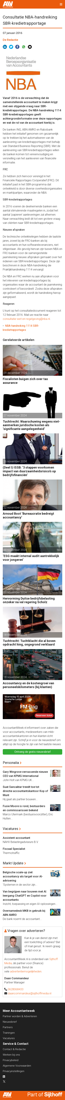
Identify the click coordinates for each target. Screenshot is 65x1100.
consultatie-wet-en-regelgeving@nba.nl (26, 319)
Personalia (11, 763)
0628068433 (15, 989)
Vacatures (10, 829)
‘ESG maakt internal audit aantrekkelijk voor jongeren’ (31, 557)
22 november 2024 (15, 507)
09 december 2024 (15, 373)
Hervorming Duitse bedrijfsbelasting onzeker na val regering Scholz (29, 600)
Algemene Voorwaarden (17, 1065)
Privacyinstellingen (13, 1071)
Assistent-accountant (16, 837)
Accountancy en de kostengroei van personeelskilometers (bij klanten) (28, 685)
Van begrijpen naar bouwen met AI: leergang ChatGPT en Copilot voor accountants (25, 895)
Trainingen (9, 1032)
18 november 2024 (15, 634)
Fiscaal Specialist (14, 848)
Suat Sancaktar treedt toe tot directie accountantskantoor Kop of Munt (25, 791)
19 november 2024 (15, 592)
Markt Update (13, 863)
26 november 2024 (15, 461)
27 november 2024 (15, 415)
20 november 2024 (15, 550)
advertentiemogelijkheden (25, 971)
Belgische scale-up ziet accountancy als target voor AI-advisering (23, 876)
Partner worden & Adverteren (20, 1016)
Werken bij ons (11, 1054)
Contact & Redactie (14, 1049)
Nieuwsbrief (10, 1021)
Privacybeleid (10, 1060)
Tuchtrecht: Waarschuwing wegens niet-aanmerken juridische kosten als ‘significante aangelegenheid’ (31, 425)
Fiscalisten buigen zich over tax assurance (25, 381)
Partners (8, 1027)
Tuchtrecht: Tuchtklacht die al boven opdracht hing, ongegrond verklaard (29, 642)
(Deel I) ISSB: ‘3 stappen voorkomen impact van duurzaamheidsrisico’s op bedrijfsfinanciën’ (29, 471)
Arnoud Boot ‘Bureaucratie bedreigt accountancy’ (28, 515)
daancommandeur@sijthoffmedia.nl (29, 993)
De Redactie (10, 40)
